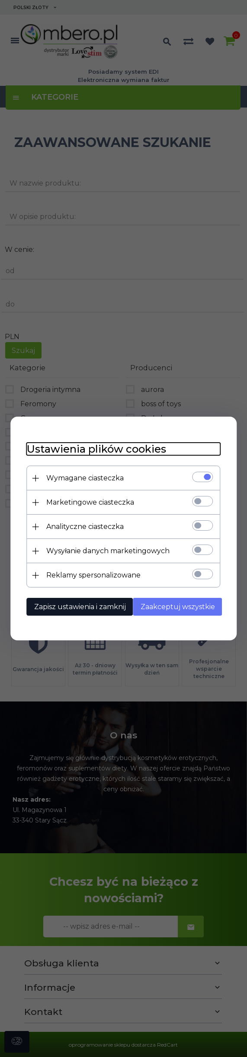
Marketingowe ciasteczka (93, 502)
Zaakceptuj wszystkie (180, 606)
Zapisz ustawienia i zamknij (82, 606)
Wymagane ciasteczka (87, 477)
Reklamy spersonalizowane (96, 575)
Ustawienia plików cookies (99, 448)
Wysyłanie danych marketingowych (110, 550)
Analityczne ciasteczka (87, 526)
